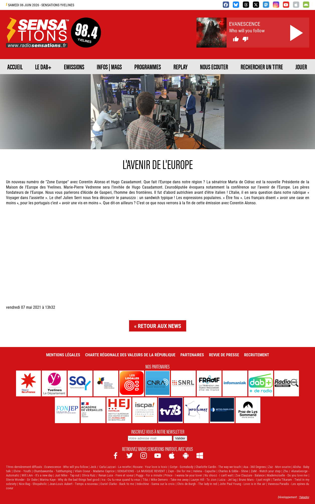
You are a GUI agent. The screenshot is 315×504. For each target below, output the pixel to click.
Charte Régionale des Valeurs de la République (130, 354)
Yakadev (304, 497)
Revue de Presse (224, 354)
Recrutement (256, 354)
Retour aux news (159, 325)
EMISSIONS (74, 66)
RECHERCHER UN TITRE (262, 66)
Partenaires (192, 354)
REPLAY (180, 66)
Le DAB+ (43, 66)
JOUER (301, 66)
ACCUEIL (15, 66)
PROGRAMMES (147, 66)
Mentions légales (63, 354)
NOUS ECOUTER (214, 66)
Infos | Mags (109, 66)
